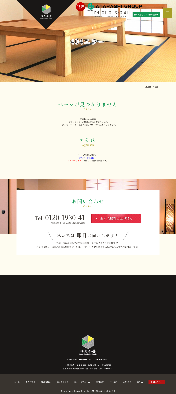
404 (156, 86)
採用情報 (100, 381)
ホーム (17, 381)
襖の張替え (46, 381)
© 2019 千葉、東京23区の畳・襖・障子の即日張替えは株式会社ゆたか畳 (88, 390)
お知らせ (127, 381)
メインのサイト (74, 160)
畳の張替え (31, 381)
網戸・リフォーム (82, 381)
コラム (139, 381)
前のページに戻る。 (88, 157)
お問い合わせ (156, 381)
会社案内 (113, 381)
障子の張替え (63, 381)
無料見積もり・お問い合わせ (146, 14)
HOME (148, 86)
